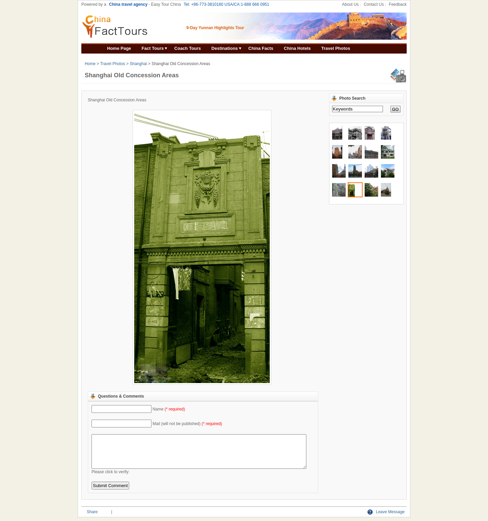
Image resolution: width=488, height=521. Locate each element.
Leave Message (386, 511)
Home (90, 63)
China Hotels (297, 48)
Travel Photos (335, 48)
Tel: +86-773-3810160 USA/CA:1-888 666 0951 (226, 4)
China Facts (260, 48)
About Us (350, 4)
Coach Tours (187, 48)
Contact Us (374, 4)
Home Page (119, 48)
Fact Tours (153, 48)
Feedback (398, 4)
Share (92, 511)
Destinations (224, 48)
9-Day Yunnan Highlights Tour (215, 27)
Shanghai (138, 63)
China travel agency (128, 4)
